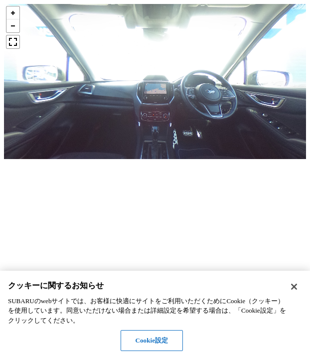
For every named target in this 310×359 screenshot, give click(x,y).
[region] (155, 315)
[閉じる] (294, 287)
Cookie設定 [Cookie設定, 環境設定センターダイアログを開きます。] (151, 340)
